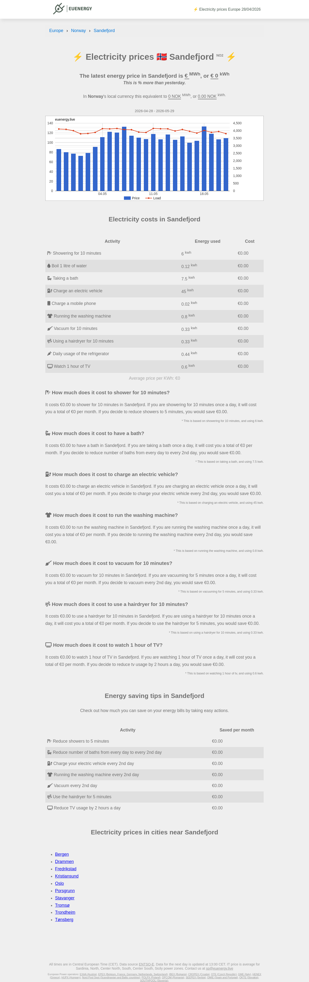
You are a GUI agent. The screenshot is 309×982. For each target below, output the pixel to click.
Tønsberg (64, 919)
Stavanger (64, 898)
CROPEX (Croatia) (199, 974)
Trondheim (65, 912)
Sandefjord (104, 30)
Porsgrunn (65, 890)
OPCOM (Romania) (173, 977)
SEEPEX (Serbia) (196, 977)
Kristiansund (67, 876)
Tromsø (62, 905)
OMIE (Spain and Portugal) (222, 977)
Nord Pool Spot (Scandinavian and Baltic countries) (111, 977)
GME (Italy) (244, 974)
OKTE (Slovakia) (249, 977)
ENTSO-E (146, 964)
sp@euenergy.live (219, 968)
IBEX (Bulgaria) (178, 974)
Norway (78, 30)
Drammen (64, 861)
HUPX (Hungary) (71, 977)
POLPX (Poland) (151, 977)
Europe (56, 30)
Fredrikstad (65, 868)
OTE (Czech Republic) (224, 974)
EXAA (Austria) (88, 974)
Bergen (62, 854)
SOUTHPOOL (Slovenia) (154, 980)
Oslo (59, 883)
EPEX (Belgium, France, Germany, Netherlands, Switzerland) (133, 974)
